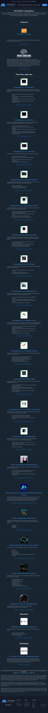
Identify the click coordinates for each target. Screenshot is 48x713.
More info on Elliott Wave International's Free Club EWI (24, 637)
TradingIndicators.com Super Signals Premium (24, 205)
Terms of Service (27, 702)
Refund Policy (27, 705)
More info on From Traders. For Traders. (24, 664)
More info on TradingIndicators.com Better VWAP (24, 394)
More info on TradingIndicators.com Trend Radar (24, 164)
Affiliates (33, 705)
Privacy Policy (27, 704)
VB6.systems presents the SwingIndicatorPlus (24, 604)
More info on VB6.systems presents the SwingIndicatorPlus (24, 609)
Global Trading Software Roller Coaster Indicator (24, 545)
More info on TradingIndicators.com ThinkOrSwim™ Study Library (24, 421)
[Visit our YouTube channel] (8, 705)
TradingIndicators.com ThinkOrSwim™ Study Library (24, 409)
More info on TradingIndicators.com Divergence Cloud (24, 305)
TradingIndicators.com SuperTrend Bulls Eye (24, 179)
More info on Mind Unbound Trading (24, 68)
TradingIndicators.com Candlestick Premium (24, 351)
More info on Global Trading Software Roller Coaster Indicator (24, 558)
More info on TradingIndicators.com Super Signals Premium (24, 219)
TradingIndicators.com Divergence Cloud (24, 291)
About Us (33, 702)
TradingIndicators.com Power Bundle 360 (24, 235)
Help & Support (19, 704)
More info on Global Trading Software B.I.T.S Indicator (24, 588)
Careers (33, 704)
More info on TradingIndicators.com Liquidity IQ (24, 104)
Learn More (34, 1)
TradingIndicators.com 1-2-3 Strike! (24, 264)
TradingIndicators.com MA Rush (24, 120)
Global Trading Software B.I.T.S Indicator (24, 573)
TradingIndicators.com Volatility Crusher (24, 320)
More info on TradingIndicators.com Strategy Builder (24, 449)
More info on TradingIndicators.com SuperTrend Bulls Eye (24, 190)
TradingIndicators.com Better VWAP (24, 379)
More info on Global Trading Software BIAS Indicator (24, 530)
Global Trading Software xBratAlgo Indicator (24, 464)
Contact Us (19, 705)
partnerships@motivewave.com (24, 672)
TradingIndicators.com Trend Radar (24, 151)
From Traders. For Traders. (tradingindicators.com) (24, 656)
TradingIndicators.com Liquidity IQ (24, 87)
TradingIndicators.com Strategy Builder (24, 436)
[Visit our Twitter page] (11, 705)
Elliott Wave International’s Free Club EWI (24, 627)
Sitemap (33, 707)
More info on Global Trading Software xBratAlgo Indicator (24, 477)
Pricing (18, 702)
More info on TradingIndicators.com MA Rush (24, 136)
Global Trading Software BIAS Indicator (24, 518)
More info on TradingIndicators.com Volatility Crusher (24, 335)
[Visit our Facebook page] (6, 705)
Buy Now (44, 4)
